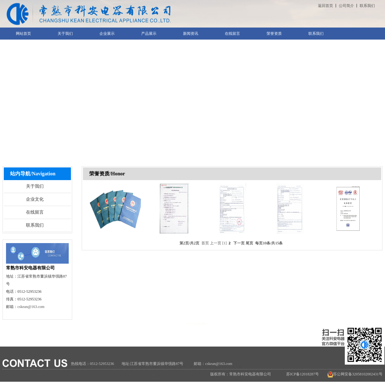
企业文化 (35, 199)
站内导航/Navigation (32, 173)
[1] (224, 243)
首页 (205, 243)
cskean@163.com (30, 306)
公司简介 (346, 5)
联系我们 (367, 5)
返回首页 (325, 5)
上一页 (215, 243)
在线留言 (35, 212)
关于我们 (35, 186)
